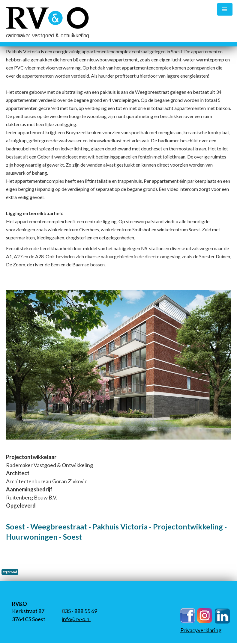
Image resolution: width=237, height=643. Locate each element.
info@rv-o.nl (76, 619)
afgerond (10, 572)
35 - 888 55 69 (81, 611)
